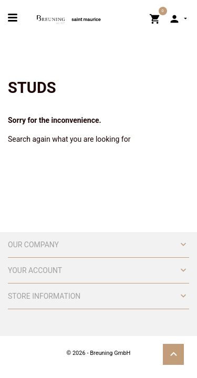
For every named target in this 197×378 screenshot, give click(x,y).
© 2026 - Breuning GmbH (99, 353)
